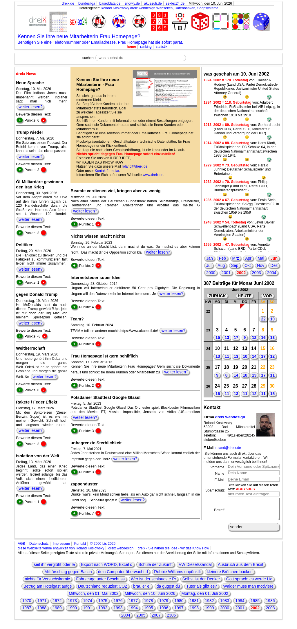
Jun (274, 258)
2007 (156, 619)
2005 (140, 619)
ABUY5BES (245, 489)
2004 (271, 272)
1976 (117, 605)
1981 (194, 605)
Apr (248, 258)
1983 (224, 605)
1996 (163, 612)
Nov (260, 265)
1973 (72, 605)
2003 (256, 272)
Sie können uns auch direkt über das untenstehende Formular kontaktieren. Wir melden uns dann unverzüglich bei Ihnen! (236, 458)
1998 (194, 612)
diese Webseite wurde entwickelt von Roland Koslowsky (61, 553)
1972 (56, 605)
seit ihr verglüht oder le (54, 568)
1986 (270, 605)
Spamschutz (214, 490)
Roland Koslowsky (115, 8)
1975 (102, 605)
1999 (209, 612)
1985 (255, 605)
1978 (148, 605)
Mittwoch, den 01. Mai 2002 (93, 597)
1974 (87, 605)
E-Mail (219, 480)
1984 (239, 605)
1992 (102, 612)
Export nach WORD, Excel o (106, 568)
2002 (241, 272)
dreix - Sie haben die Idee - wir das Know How (173, 553)
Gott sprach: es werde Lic (249, 583)
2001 (226, 272)
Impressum (61, 548)
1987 (26, 612)
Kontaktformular (107, 171)
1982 (209, 605)
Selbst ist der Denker (201, 583)
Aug (221, 265)
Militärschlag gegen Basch (68, 576)
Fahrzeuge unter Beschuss (100, 583)
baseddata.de (109, 3)
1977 (133, 605)
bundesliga (86, 3)
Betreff (219, 512)
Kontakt (80, 548)
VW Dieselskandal (195, 568)
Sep (234, 265)
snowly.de (132, 3)
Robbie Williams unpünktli (177, 576)
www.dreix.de (153, 175)
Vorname (217, 467)
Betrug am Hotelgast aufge (47, 590)
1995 (148, 612)
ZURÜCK (217, 296)
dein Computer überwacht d (123, 576)
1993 (117, 612)
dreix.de (68, 3)
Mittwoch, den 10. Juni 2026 (150, 597)
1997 (178, 612)
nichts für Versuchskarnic (47, 583)
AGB (21, 548)
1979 (163, 605)
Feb (222, 258)
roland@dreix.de (134, 166)
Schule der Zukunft (155, 568)
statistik (161, 47)
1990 (72, 612)
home (131, 47)
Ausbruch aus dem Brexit (240, 568)
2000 (210, 272)
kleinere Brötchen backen (230, 576)
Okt (248, 265)
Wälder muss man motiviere (248, 590)
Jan (209, 258)
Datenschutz (39, 548)
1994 (133, 612)
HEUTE (244, 296)
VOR (267, 296)
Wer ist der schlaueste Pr (153, 583)
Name (219, 474)
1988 (41, 612)
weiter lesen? (31, 106)
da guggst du (168, 590)
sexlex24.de (175, 3)
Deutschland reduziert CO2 (102, 590)
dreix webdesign (230, 417)
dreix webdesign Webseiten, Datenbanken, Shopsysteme (174, 8)
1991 (87, 612)
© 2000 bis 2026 (103, 548)
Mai (261, 258)
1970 (26, 605)
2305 (171, 619)
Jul (208, 265)
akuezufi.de (153, 3)
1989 (56, 612)
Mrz (235, 258)
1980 (178, 605)
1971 (41, 605)
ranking (145, 47)
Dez (274, 265)
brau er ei (141, 590)
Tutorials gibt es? (201, 590)
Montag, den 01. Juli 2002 (205, 597)
